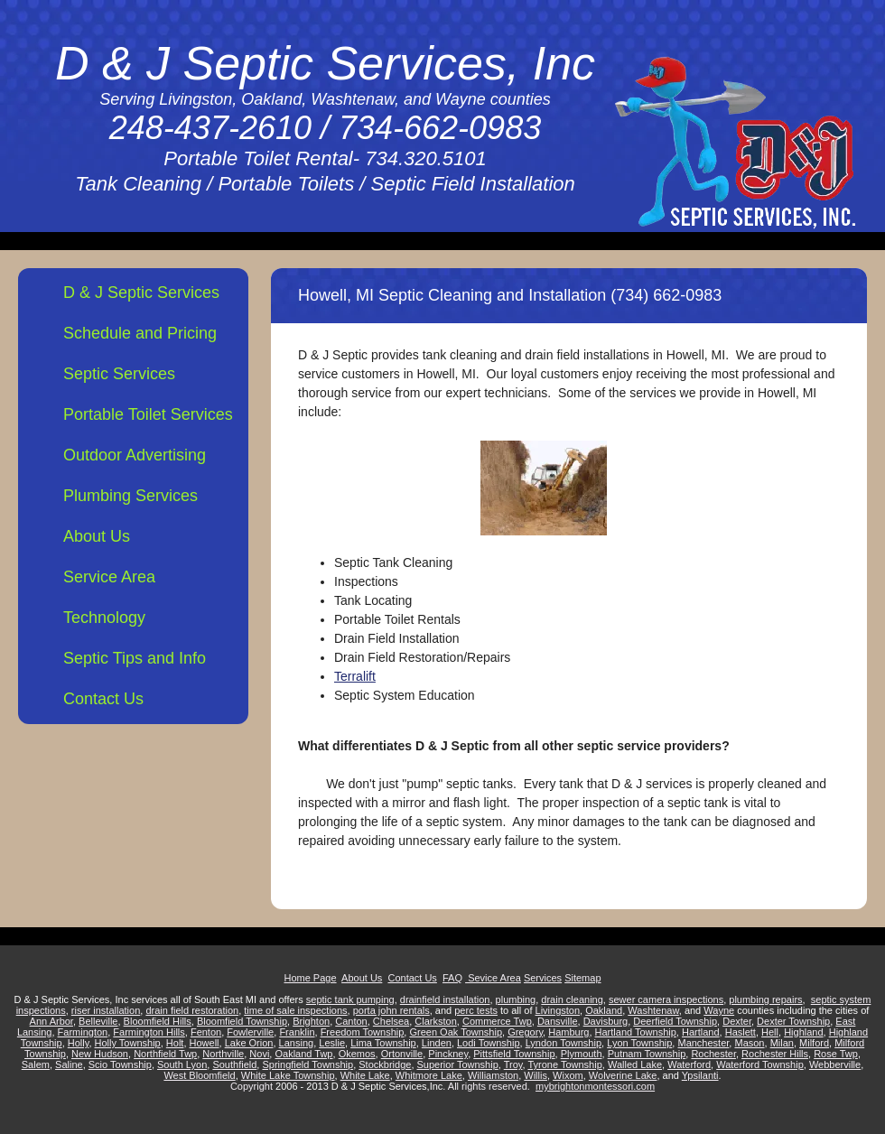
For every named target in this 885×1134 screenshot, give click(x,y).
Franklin (296, 1032)
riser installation (105, 1010)
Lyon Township (639, 1042)
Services (543, 977)
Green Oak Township (455, 1032)
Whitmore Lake (429, 1075)
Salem (36, 1064)
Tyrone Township (564, 1064)
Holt (175, 1042)
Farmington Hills (148, 1032)
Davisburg (606, 1021)
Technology (104, 618)
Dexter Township (793, 1021)
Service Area (109, 577)
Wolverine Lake (623, 1075)
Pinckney (448, 1053)
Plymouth (581, 1053)
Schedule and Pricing (140, 333)
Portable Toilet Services (148, 414)
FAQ (452, 977)
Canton (351, 1021)
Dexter (736, 1021)
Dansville (557, 1021)
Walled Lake (635, 1064)
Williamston (493, 1075)
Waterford (689, 1064)
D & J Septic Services (141, 293)
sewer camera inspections (666, 999)
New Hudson (99, 1053)
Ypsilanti (700, 1075)
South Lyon (182, 1064)
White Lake (365, 1075)
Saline (69, 1064)
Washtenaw (653, 1010)
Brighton (311, 1021)
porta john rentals (391, 1010)
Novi (259, 1053)
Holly (78, 1042)
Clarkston (435, 1021)
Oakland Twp (303, 1053)
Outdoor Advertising (134, 455)
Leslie (332, 1042)
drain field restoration (191, 1010)
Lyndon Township (563, 1042)
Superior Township (457, 1064)
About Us (96, 536)
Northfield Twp (165, 1053)
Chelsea (391, 1021)
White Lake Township (288, 1075)
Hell (769, 1032)
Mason (749, 1042)
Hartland (701, 1032)
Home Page (310, 977)
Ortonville (402, 1053)
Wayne (718, 1010)
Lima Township (383, 1042)
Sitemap (582, 977)
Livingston (558, 1010)
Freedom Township (363, 1032)
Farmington (83, 1032)
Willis (535, 1075)
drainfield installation (445, 999)
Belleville (98, 1021)
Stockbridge (385, 1064)
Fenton (206, 1032)
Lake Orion (249, 1042)
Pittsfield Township (513, 1053)
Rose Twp (836, 1053)
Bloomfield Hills (157, 1021)
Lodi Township (488, 1042)
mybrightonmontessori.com (595, 1086)
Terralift (355, 676)
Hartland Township (635, 1032)
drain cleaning (572, 999)
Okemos (357, 1053)
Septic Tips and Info (134, 658)
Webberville (835, 1064)
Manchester (703, 1042)
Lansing (296, 1042)
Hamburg (568, 1032)
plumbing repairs (765, 999)
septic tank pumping (350, 999)
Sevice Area (493, 977)
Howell (204, 1042)
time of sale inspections (295, 1010)
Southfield (234, 1064)
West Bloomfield (199, 1075)
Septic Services (119, 374)
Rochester (713, 1053)
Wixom (568, 1075)
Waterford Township (760, 1064)
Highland (803, 1032)
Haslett (740, 1032)
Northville (223, 1053)
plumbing (516, 999)
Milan (782, 1042)
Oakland (603, 1010)
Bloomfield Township (242, 1021)
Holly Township (128, 1042)
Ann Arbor (51, 1021)
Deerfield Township (675, 1021)
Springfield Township (307, 1064)
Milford (814, 1042)
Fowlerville (250, 1032)
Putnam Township (647, 1053)
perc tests (476, 1010)
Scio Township (120, 1064)
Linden (437, 1042)
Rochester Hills (774, 1053)
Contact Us (103, 699)
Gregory (525, 1032)
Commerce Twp (497, 1021)
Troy (513, 1064)
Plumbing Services (130, 496)
